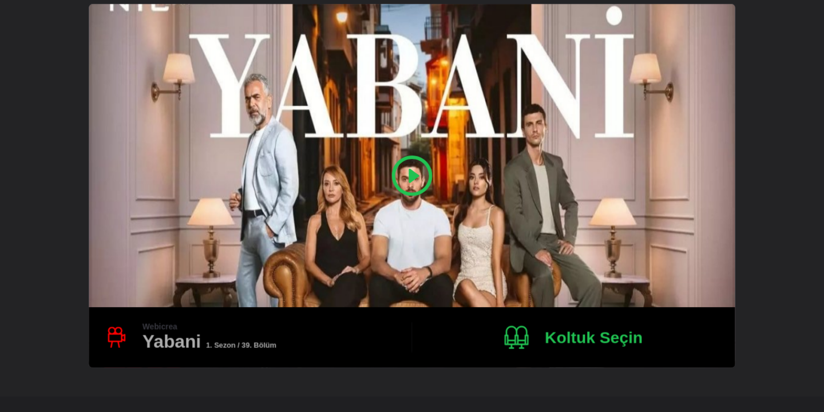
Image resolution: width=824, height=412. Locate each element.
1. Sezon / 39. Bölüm (241, 345)
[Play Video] (412, 176)
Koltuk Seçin (594, 337)
